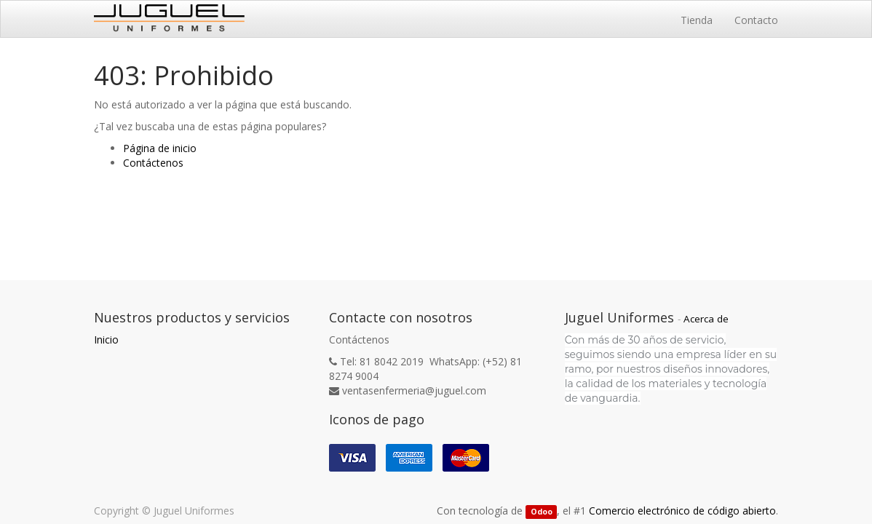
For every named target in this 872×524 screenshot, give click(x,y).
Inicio (106, 339)
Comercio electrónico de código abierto (682, 510)
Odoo (541, 512)
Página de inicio (160, 148)
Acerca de (706, 318)
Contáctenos (153, 163)
